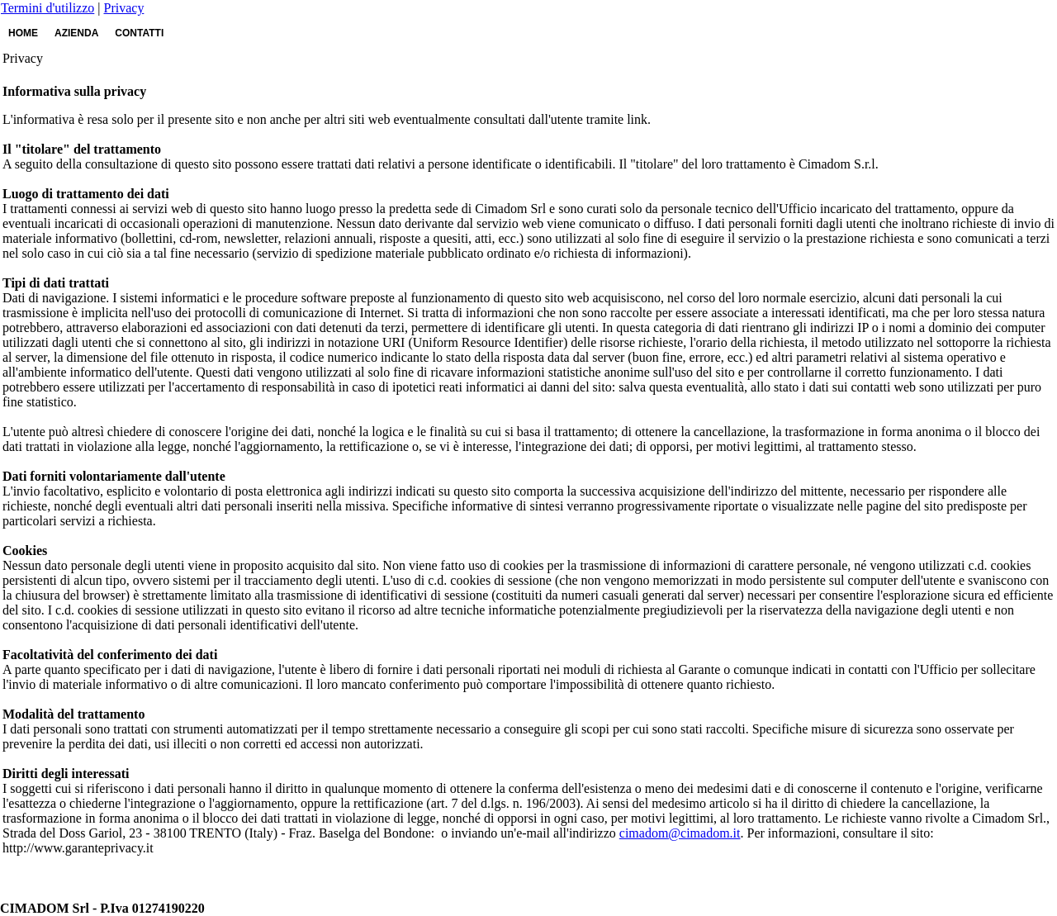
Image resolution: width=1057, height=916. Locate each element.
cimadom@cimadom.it (680, 833)
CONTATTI (139, 33)
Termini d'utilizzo (47, 8)
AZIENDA (76, 33)
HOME (23, 33)
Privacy (124, 8)
